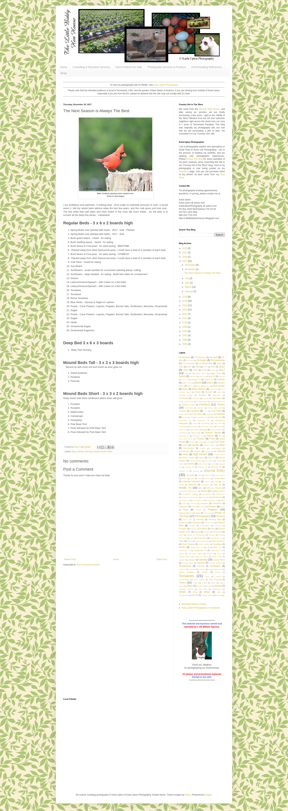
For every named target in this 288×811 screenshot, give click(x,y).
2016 (185, 296)
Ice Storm (209, 461)
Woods (195, 595)
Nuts (223, 500)
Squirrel (201, 563)
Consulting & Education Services (91, 67)
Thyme (217, 572)
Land (199, 478)
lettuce (207, 482)
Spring (203, 559)
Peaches (212, 506)
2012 (185, 314)
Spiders (182, 560)
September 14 (184, 550)
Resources (217, 532)
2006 (185, 340)
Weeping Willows (186, 589)
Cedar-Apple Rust (186, 401)
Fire (220, 436)
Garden (80, 451)
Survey (202, 569)
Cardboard (183, 398)
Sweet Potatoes (187, 572)
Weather (200, 586)
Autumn (221, 379)
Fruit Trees (219, 442)
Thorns (205, 572)
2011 (185, 318)
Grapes (203, 448)
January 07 (216, 467)
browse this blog (194, 159)
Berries (207, 386)
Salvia (189, 541)
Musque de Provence (190, 497)
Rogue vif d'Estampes (196, 535)
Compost (194, 411)
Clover (210, 408)
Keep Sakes (220, 475)
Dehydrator (205, 423)
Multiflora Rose (218, 491)
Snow (219, 554)
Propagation (205, 526)
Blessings (213, 389)
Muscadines (207, 494)
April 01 (202, 376)
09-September (218, 360)
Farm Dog (195, 433)
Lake (192, 478)
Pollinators (196, 522)
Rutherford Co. (216, 538)
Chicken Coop (188, 405)
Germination (188, 448)
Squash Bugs (187, 563)
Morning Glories (214, 488)
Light (216, 482)
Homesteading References (206, 67)
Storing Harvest (215, 563)
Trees (182, 582)
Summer (200, 566)
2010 (185, 322)
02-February (200, 357)
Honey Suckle (188, 457)
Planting (200, 519)
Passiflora (217, 503)
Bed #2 (190, 386)
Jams (213, 464)
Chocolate (189, 408)
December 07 (201, 417)
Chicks (221, 404)
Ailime (188, 795)
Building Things (185, 395)
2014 (185, 305)
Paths (194, 507)
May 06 (217, 485)
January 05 (202, 467)
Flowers (200, 438)
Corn (205, 411)
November (190, 269)
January (189, 291)
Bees (199, 386)
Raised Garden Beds (103, 451)
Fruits (185, 445)
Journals (190, 475)
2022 (185, 248)
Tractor (218, 576)
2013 (185, 309)
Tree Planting (215, 579)
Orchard (193, 503)
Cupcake (209, 414)
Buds (219, 392)
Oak (184, 503)
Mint (200, 488)
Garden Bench (209, 445)
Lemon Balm (219, 478)
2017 (185, 261)
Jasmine (195, 471)
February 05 (184, 436)
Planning (89, 451)
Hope (201, 457)
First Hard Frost (185, 439)
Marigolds (205, 485)
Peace (201, 507)
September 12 (197, 547)
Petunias (207, 513)
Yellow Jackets (207, 595)
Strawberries (185, 566)
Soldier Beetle (184, 557)
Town (207, 576)
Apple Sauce (201, 373)
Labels (184, 478)
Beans (210, 382)
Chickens (204, 404)
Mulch (204, 491)
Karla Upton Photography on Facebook (201, 608)
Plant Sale (187, 520)
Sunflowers (215, 566)
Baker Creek (187, 383)
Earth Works (194, 430)
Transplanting (184, 580)
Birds (74, 451)
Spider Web (217, 557)
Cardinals (195, 398)
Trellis (195, 583)
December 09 (216, 417)
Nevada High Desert (209, 109)
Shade (181, 554)
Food (212, 438)
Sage (181, 541)
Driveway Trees (207, 426)
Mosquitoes (183, 491)
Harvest (221, 451)
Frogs (200, 442)
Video (213, 583)
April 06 (222, 376)
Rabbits (203, 529)
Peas (185, 509)
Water (190, 586)
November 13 (184, 500)
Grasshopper (216, 448)
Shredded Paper (195, 554)
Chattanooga (202, 401)
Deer (195, 423)
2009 (185, 327)
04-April (213, 357)
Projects (192, 526)
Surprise (192, 569)
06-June (190, 360)
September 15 (200, 550)
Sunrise (182, 569)
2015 (185, 301)
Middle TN (185, 487)
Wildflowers (216, 589)
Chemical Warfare (217, 401)
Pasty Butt (183, 506)
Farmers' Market (213, 432)
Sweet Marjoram (215, 569)
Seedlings (217, 544)
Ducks (219, 426)
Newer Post (69, 559)
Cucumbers (197, 414)
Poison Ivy (183, 522)
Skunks (209, 554)
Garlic (222, 445)
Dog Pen (218, 423)
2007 (185, 335)
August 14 (208, 379)
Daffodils (220, 414)
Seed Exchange (201, 541)
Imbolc (219, 461)
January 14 (183, 471)
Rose (192, 538)
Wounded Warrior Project (194, 604)
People (198, 510)
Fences (210, 436)
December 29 (203, 420)
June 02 (208, 475)
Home (63, 67)
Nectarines (217, 497)
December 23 (185, 420)
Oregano (204, 503)
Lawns (207, 478)
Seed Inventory (218, 541)
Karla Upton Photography (165, 85)
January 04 (189, 467)
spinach (191, 560)
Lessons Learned (191, 481)
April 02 (211, 376)
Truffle (204, 583)
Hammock (209, 451)
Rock (181, 535)
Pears (222, 507)
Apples (182, 376)
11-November (189, 363)
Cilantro (201, 408)
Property (218, 526)
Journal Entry (214, 470)
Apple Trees (215, 373)
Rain (213, 529)
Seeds (182, 547)
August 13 (196, 379)
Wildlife (182, 592)
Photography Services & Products (166, 67)
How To (211, 457)
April (187, 282)
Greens (197, 451)
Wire (219, 592)
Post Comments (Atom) (88, 564)
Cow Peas (216, 411)
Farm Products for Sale (128, 67)
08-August (202, 360)
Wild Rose (202, 589)
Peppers (213, 509)
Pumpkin (183, 529)
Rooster (212, 535)
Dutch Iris (182, 430)
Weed (209, 586)
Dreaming (183, 426)
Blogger (208, 795)
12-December (205, 363)
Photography (202, 516)
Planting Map (215, 519)
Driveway (193, 426)
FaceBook (184, 171)
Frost (208, 442)
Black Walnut (198, 389)
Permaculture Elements (189, 513)
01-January (184, 357)
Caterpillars (217, 398)
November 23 (198, 500)
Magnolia (192, 485)
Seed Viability (203, 544)
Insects (190, 464)
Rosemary (201, 538)
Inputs (181, 464)
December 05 (187, 417)
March (188, 287)
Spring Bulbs (219, 560)
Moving (194, 491)
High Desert (200, 454)
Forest (192, 442)
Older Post (161, 559)
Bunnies (202, 395)
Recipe (206, 532)
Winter (207, 592)
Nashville (205, 497)
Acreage (188, 373)
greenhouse (184, 451)
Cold (220, 408)
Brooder (208, 392)
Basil (198, 382)
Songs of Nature (201, 557)
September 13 (214, 547)
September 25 (216, 550)
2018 (185, 256)
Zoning (219, 595)
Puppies (193, 529)
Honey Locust (219, 454)
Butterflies (217, 395)
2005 (185, 344)
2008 (185, 331)
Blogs (63, 73)
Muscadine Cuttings (190, 494)
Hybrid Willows (195, 461)
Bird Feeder (219, 386)
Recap (197, 532)
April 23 (185, 380)
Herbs (185, 454)
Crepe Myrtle (184, 414)
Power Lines (209, 523)
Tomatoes (186, 576)
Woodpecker (184, 595)
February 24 (198, 436)
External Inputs (216, 430)
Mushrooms (220, 494)
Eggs (204, 429)
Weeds (218, 586)
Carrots (205, 398)
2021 (185, 252)
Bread (197, 392)
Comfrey (182, 411)
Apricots (193, 376)
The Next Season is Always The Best (202, 273)
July (187, 278)
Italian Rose (203, 464)
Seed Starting (188, 544)
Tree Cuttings (199, 580)
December (190, 265)
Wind (195, 592)
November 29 (212, 500)
